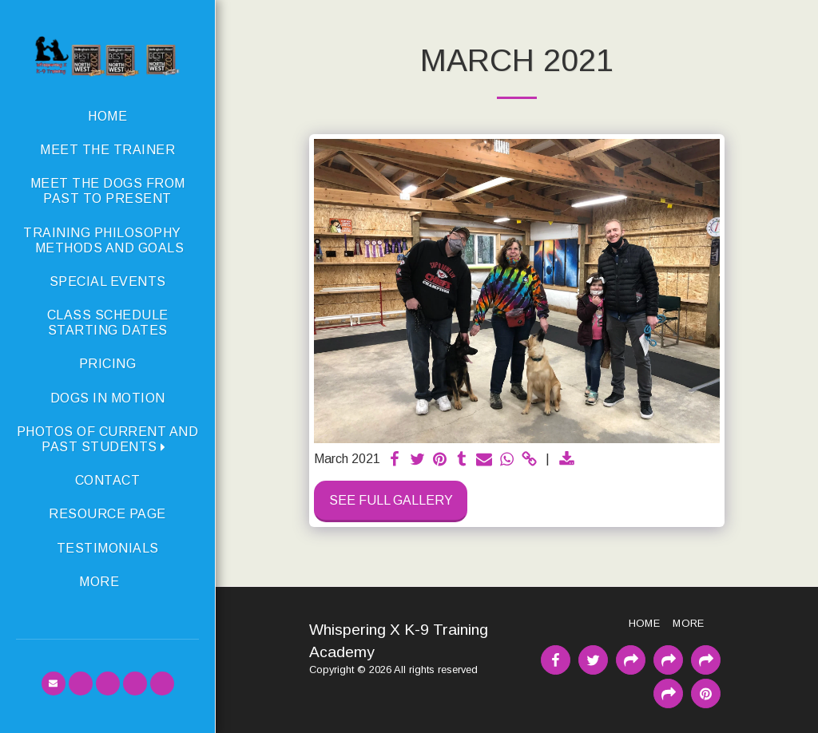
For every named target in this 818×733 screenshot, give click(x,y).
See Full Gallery (391, 500)
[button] (107, 439)
